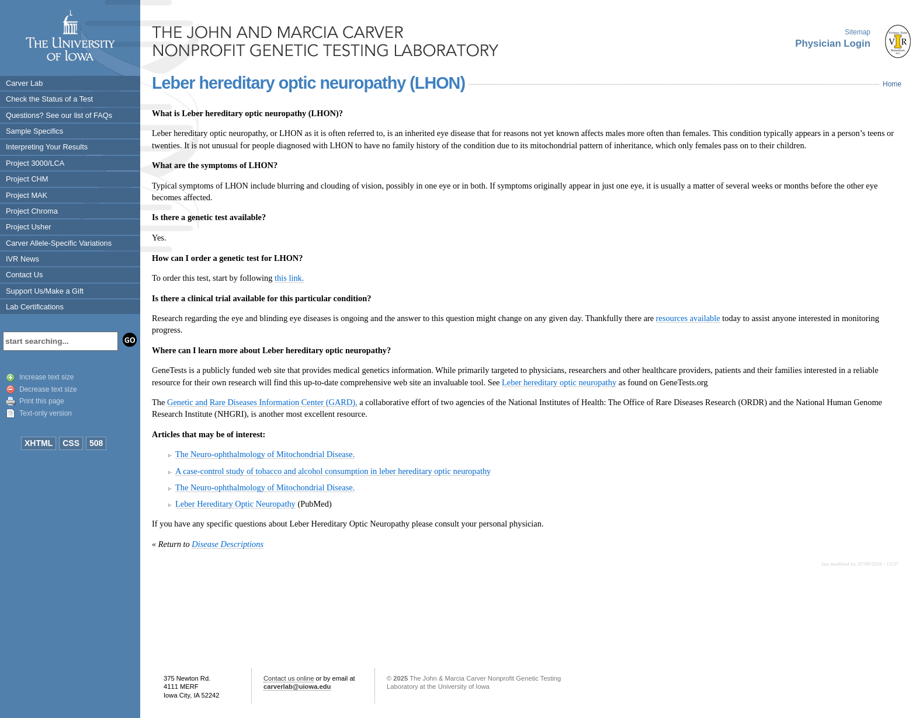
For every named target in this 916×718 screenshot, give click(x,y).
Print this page (41, 401)
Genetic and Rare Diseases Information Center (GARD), (262, 402)
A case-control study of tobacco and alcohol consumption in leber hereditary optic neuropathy (333, 471)
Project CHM (27, 179)
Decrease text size (48, 389)
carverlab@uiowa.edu (297, 686)
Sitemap (857, 32)
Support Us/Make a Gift (45, 291)
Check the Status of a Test (49, 99)
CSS (71, 443)
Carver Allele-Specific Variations (59, 243)
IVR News (22, 259)
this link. (289, 278)
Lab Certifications (35, 306)
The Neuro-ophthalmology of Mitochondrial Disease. (265, 454)
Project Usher (28, 226)
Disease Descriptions (227, 544)
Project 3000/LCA (35, 163)
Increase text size (46, 377)
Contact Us (24, 274)
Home (892, 84)
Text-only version (45, 413)
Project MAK (26, 195)
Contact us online (288, 678)
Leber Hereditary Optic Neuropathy (235, 503)
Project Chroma (32, 211)
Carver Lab (24, 83)
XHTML (39, 443)
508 (96, 443)
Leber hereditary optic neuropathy (559, 382)
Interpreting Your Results (47, 146)
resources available (688, 318)
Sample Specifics (34, 131)
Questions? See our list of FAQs (59, 115)
